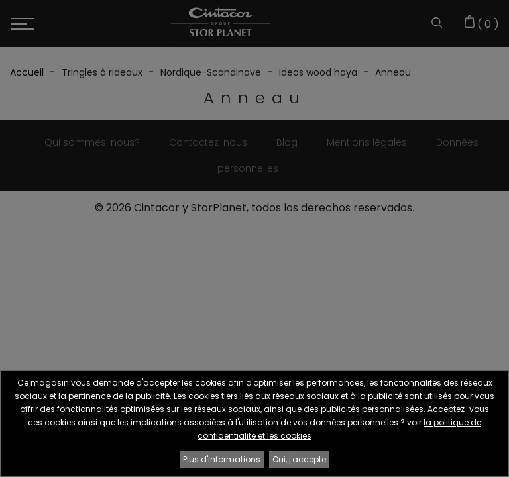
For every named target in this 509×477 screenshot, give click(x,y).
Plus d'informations (221, 459)
